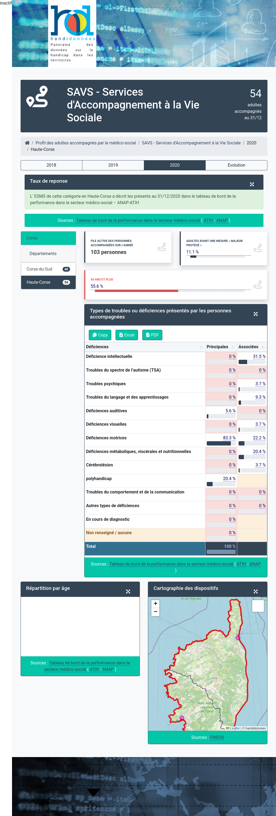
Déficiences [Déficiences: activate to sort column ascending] (97, 346)
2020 (175, 165)
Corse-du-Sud (48, 269)
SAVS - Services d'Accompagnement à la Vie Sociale (191, 142)
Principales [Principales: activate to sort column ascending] (217, 346)
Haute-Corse (48, 282)
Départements (43, 253)
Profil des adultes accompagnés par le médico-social (86, 142)
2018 (51, 165)
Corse (32, 238)
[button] (155, 604)
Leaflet (233, 728)
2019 (113, 165)
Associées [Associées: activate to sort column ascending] (248, 346)
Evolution (236, 165)
